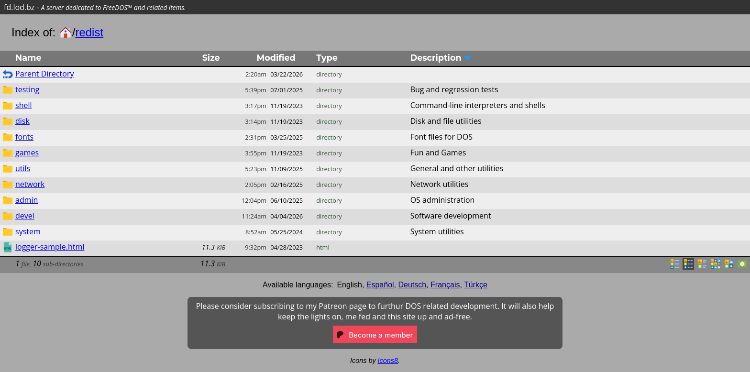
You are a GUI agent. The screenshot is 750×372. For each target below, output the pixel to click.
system (28, 231)
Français (445, 285)
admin (26, 200)
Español (380, 285)
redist (89, 32)
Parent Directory (44, 73)
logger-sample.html (49, 246)
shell (23, 105)
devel (24, 215)
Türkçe (475, 285)
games (27, 152)
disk (22, 121)
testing (27, 89)
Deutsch (412, 285)
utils (22, 168)
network (29, 184)
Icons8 (388, 360)
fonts (24, 136)
